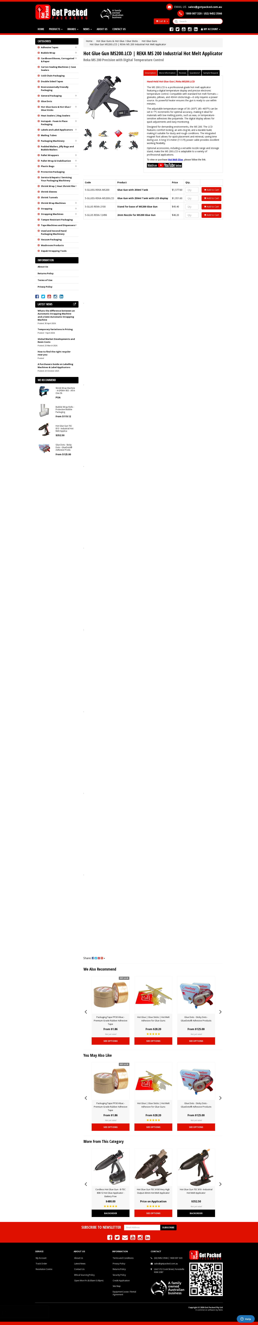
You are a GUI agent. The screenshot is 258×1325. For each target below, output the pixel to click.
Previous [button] (85, 1011)
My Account (41, 1258)
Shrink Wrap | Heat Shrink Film (58, 186)
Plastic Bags (47, 166)
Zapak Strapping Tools (53, 250)
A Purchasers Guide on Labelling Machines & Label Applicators (55, 366)
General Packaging (51, 95)
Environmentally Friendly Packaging (54, 88)
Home (41, 29)
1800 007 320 (176, 1258)
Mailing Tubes (49, 135)
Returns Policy (45, 273)
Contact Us (119, 29)
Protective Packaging (53, 171)
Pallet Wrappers (50, 155)
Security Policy (119, 1275)
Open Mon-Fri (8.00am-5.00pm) (88, 1280)
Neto (221, 1310)
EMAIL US (194, 7)
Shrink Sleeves (49, 191)
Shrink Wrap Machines (53, 203)
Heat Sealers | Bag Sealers (55, 115)
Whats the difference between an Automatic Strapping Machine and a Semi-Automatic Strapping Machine (56, 315)
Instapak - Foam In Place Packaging (54, 123)
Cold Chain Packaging (53, 75)
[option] (110, 1011)
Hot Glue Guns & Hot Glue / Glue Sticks (56, 108)
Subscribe (168, 1227)
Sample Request (210, 73)
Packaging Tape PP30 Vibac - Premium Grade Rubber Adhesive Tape (110, 1020)
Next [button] (220, 1011)
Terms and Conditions (123, 1258)
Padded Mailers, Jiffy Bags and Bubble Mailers (57, 148)
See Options (110, 1040)
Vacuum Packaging (51, 239)
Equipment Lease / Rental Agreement (124, 1293)
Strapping (46, 208)
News (87, 29)
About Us (102, 29)
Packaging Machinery (52, 140)
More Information (167, 73)
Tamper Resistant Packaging (57, 219)
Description (150, 73)
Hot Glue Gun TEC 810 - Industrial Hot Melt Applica (64, 428)
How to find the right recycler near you (54, 353)
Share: (94, 958)
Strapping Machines (52, 214)
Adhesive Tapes (49, 47)
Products (56, 29)
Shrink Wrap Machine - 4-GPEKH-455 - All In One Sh (65, 391)
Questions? (195, 73)
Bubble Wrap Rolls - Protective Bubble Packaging (65, 409)
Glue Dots (46, 101)
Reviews (182, 73)
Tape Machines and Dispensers (58, 225)
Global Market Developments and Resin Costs (56, 340)
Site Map (117, 1286)
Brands (72, 29)
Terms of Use (45, 280)
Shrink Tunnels (49, 197)
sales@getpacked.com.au (166, 1263)
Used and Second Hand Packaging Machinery (53, 232)
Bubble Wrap (48, 52)
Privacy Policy (45, 286)
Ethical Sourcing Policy (84, 1275)
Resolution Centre (44, 1269)
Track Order (41, 1263)
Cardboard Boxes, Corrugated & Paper (57, 60)
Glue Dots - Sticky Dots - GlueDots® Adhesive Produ (64, 447)
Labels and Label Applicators (57, 129)
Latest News (79, 1263)
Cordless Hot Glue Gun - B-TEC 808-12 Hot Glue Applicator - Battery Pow (110, 1193)
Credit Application (121, 1280)
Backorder (110, 1213)
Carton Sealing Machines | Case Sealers (58, 68)
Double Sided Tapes (52, 81)
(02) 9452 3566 (161, 1258)
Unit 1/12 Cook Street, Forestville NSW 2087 (169, 1270)
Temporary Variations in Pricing (55, 329)
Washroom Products (52, 245)
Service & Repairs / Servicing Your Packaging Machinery (56, 179)
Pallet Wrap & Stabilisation (56, 160)
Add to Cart (211, 189)
